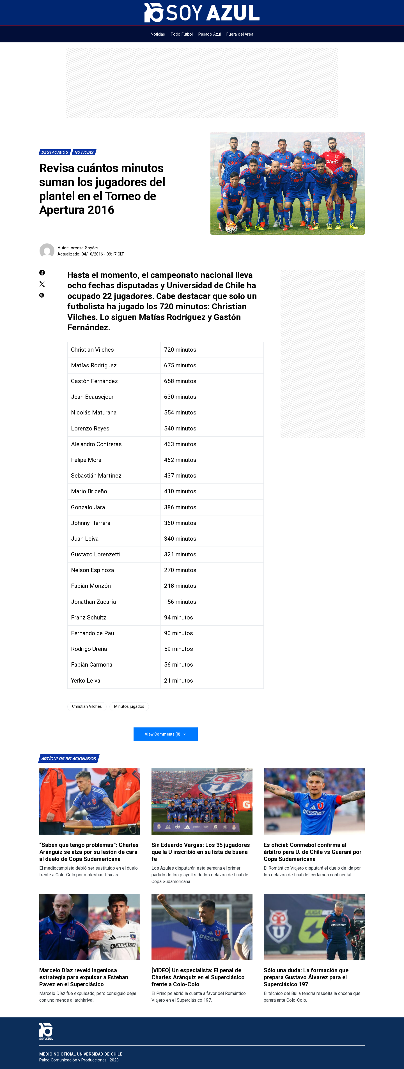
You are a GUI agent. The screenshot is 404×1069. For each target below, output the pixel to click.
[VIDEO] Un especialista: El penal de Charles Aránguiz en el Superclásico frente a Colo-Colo (198, 977)
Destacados (55, 152)
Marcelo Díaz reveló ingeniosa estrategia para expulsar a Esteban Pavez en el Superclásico (83, 977)
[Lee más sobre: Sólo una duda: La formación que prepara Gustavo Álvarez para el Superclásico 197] (314, 927)
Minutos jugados (129, 706)
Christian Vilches (87, 706)
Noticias (84, 152)
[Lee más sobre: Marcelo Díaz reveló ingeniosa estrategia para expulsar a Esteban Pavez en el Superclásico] (89, 927)
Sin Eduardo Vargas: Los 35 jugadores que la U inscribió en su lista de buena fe (201, 852)
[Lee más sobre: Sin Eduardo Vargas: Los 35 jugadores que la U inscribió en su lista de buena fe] (202, 801)
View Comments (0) (162, 734)
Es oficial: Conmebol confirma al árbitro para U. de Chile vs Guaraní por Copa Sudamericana (313, 852)
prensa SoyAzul (85, 248)
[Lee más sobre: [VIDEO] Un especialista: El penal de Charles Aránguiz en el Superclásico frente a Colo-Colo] (202, 927)
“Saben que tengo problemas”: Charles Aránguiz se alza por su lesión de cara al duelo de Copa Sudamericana (89, 852)
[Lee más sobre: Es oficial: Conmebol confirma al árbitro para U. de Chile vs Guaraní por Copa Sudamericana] (314, 801)
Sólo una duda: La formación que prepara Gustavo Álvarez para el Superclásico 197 (306, 977)
